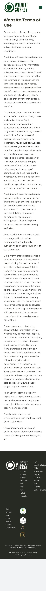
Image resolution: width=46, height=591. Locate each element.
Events (37, 487)
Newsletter (11, 527)
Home (22, 462)
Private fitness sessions (23, 477)
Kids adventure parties (38, 471)
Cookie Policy (32, 552)
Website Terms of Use (17, 552)
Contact (9, 524)
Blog (7, 509)
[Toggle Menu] (40, 7)
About (8, 512)
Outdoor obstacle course (23, 468)
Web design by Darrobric (23, 555)
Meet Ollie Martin (8, 518)
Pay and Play (21, 486)
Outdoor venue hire (38, 480)
